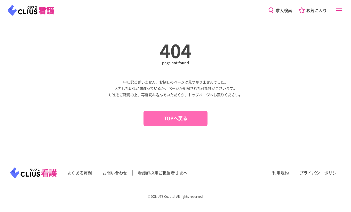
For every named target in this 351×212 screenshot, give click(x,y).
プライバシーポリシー (320, 173)
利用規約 (280, 173)
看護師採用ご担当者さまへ (162, 173)
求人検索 (284, 10)
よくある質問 (79, 173)
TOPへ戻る (175, 118)
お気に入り (316, 10)
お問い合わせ (114, 173)
